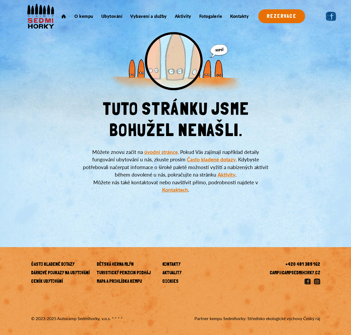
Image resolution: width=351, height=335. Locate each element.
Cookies (170, 281)
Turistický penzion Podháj (124, 273)
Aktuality (171, 273)
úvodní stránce (161, 152)
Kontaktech (175, 189)
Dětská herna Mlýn (115, 264)
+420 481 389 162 (302, 264)
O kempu (83, 16)
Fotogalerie (210, 16)
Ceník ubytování (47, 281)
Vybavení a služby (148, 16)
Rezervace (282, 16)
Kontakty (239, 16)
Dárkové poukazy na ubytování (60, 273)
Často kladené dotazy (211, 159)
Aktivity (183, 16)
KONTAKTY (171, 264)
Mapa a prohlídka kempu (119, 281)
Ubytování (111, 16)
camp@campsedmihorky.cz (295, 273)
